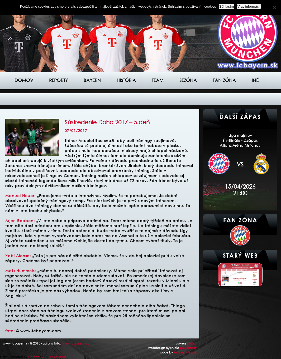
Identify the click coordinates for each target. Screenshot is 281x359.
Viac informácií (248, 6)
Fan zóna (224, 80)
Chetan (33, 357)
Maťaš (192, 343)
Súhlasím (226, 6)
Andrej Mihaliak (185, 352)
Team (158, 80)
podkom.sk (188, 348)
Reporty (58, 80)
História (126, 80)
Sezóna (188, 80)
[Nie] (274, 7)
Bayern (92, 80)
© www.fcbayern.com (38, 330)
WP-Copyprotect (54, 357)
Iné (255, 80)
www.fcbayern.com (77, 343)
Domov (24, 80)
